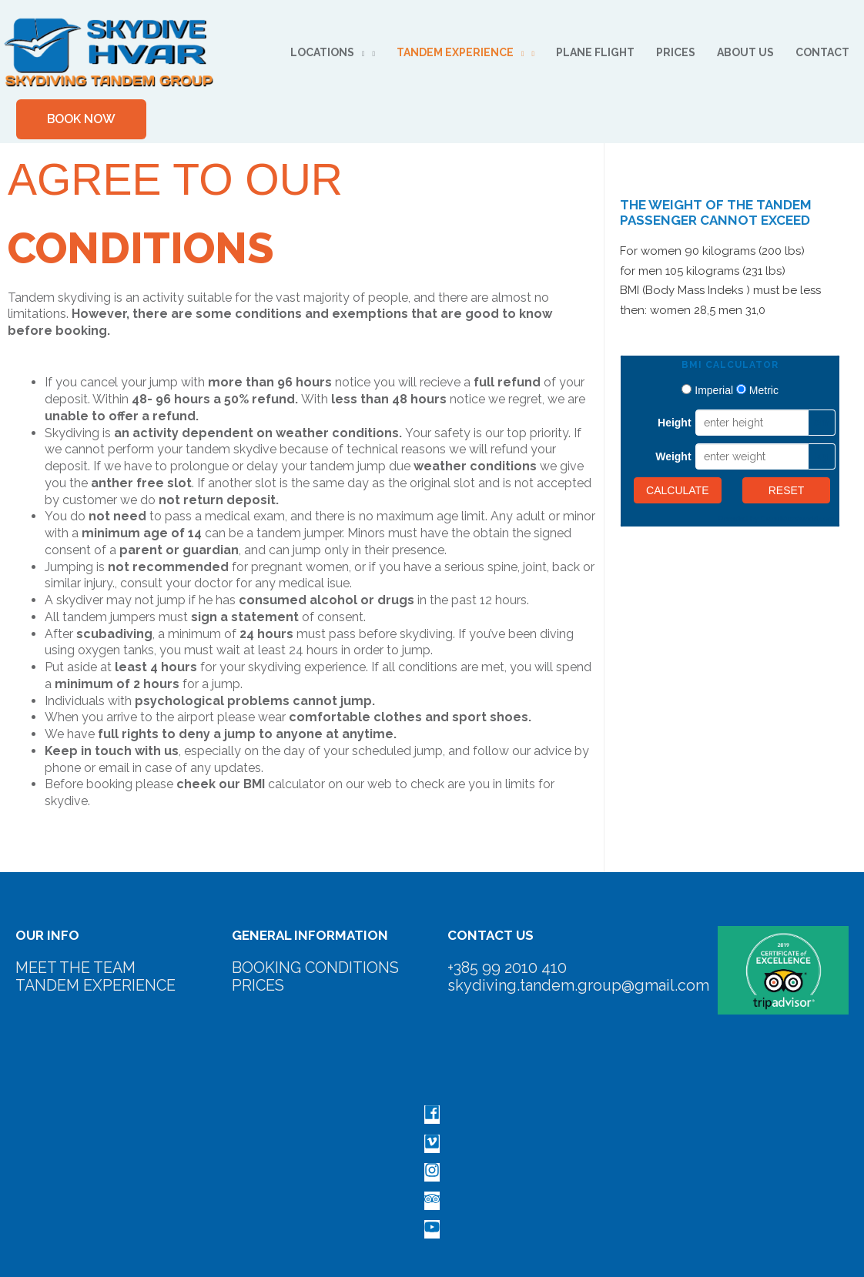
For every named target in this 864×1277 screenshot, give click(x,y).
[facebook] (432, 1116)
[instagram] (432, 1173)
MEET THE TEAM (77, 967)
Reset (787, 491)
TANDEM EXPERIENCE (97, 985)
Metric (764, 391)
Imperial (714, 391)
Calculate (677, 491)
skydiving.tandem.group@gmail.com (578, 985)
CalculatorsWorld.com (797, 519)
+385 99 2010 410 (507, 967)
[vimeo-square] (432, 1145)
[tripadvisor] (432, 1202)
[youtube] (432, 1231)
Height (675, 423)
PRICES (258, 985)
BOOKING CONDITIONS (316, 967)
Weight (673, 457)
